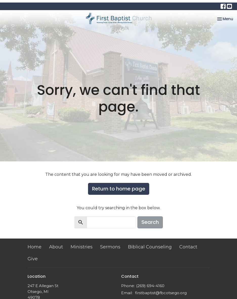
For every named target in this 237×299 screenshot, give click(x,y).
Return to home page (118, 188)
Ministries (82, 247)
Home (34, 247)
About (56, 247)
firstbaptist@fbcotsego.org (161, 292)
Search (150, 222)
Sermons (110, 247)
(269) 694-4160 (150, 285)
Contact (188, 247)
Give (33, 259)
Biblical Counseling (150, 247)
